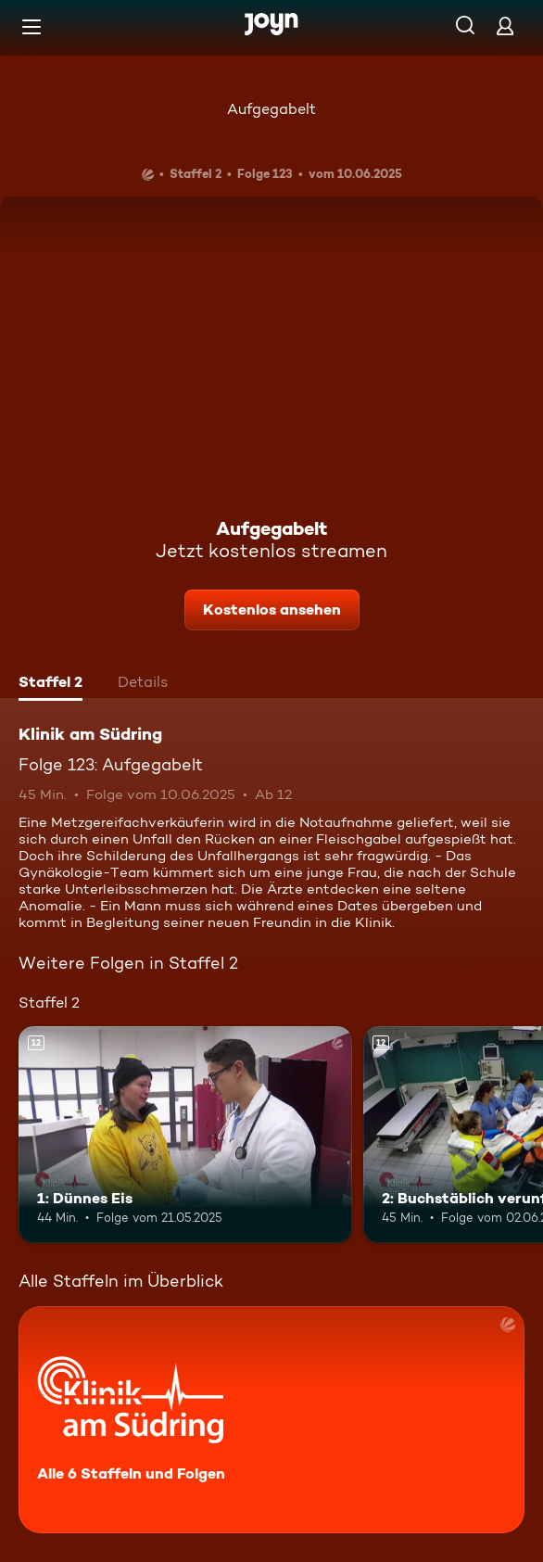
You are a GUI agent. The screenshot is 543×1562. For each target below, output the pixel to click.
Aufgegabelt (271, 109)
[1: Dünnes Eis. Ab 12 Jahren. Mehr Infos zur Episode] (185, 1134)
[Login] (505, 25)
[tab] (50, 684)
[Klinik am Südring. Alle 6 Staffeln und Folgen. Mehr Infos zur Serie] (271, 1419)
